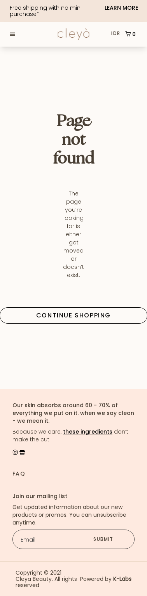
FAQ (18, 474)
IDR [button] (115, 33)
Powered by (105, 579)
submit (103, 539)
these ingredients (87, 432)
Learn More (121, 8)
